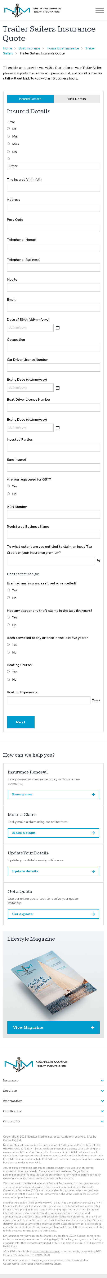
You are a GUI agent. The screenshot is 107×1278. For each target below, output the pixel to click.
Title (11, 122)
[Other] (53, 166)
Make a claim (53, 833)
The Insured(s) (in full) (24, 179)
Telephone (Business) (23, 259)
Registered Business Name (28, 526)
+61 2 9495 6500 (40, 1255)
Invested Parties (20, 439)
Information (12, 1101)
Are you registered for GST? (29, 479)
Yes (14, 486)
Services (10, 1091)
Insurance (11, 1080)
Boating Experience (22, 692)
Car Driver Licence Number (27, 359)
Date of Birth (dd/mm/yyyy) (28, 319)
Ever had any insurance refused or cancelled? (41, 583)
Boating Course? (19, 665)
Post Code (15, 219)
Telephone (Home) (21, 239)
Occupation (16, 339)
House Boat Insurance (63, 48)
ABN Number (17, 507)
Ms (14, 152)
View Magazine (53, 1027)
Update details (53, 871)
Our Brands (12, 1111)
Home (7, 48)
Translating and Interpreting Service (40, 1263)
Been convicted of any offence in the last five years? (47, 638)
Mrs (15, 136)
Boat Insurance (29, 48)
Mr (14, 129)
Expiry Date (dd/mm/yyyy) (27, 379)
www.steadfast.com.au (46, 1251)
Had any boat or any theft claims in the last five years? (49, 610)
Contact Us (11, 1121)
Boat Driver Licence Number (28, 399)
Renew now (53, 794)
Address (13, 199)
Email (11, 299)
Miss (15, 144)
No (14, 494)
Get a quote (53, 914)
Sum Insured (16, 459)
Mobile (12, 279)
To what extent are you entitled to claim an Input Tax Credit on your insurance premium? (49, 549)
